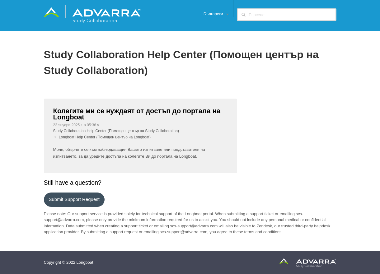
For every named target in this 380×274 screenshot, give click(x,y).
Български (214, 14)
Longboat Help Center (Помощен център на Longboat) (105, 137)
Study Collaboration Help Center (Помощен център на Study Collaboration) (116, 131)
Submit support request (74, 199)
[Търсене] (286, 14)
